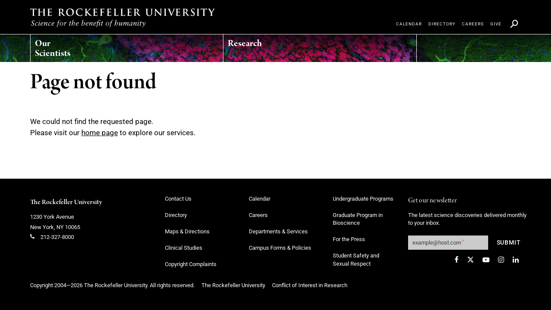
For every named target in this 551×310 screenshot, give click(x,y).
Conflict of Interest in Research (309, 285)
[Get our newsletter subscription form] (448, 243)
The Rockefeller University (66, 202)
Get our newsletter (432, 201)
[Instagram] (501, 259)
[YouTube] (486, 259)
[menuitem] (65, 46)
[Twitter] (470, 259)
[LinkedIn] (516, 259)
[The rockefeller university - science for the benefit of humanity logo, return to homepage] (122, 17)
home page (99, 132)
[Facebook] (456, 259)
